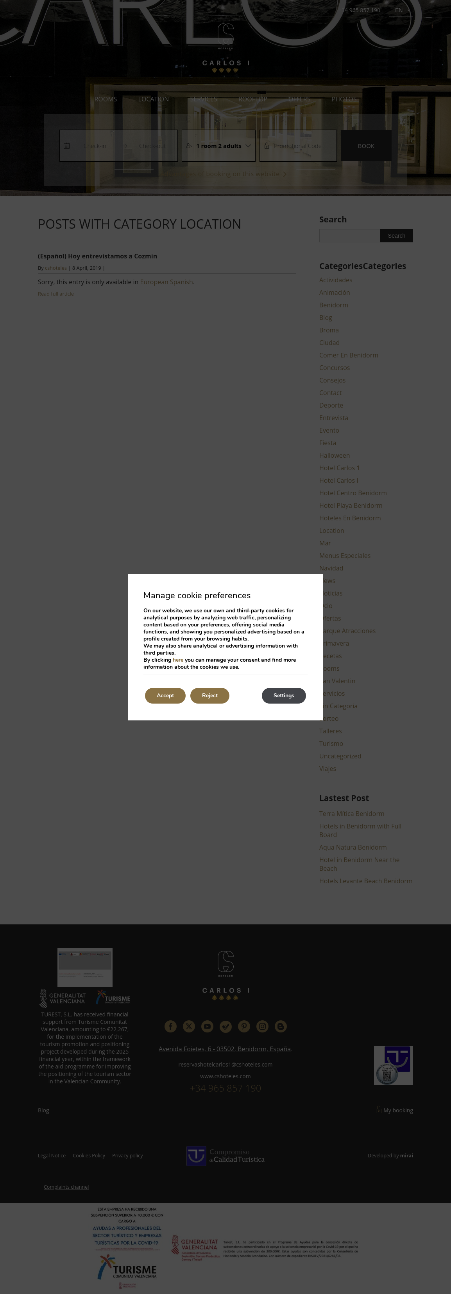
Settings (284, 695)
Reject (210, 695)
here (178, 660)
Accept (165, 695)
